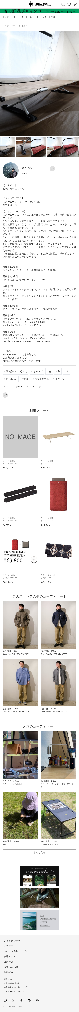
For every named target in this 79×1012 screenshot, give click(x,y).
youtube (37, 1000)
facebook (21, 1000)
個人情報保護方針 (12, 983)
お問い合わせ (11, 967)
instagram (5, 1000)
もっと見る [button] (39, 852)
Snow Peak (39, 4)
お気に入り (69, 4)
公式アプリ (10, 946)
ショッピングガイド (15, 940)
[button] (76, 83)
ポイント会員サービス (16, 951)
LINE (29, 1000)
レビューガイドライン (14, 991)
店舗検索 (8, 961)
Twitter (13, 1000)
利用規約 (8, 979)
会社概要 (8, 972)
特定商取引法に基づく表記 (16, 987)
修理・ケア (10, 956)
